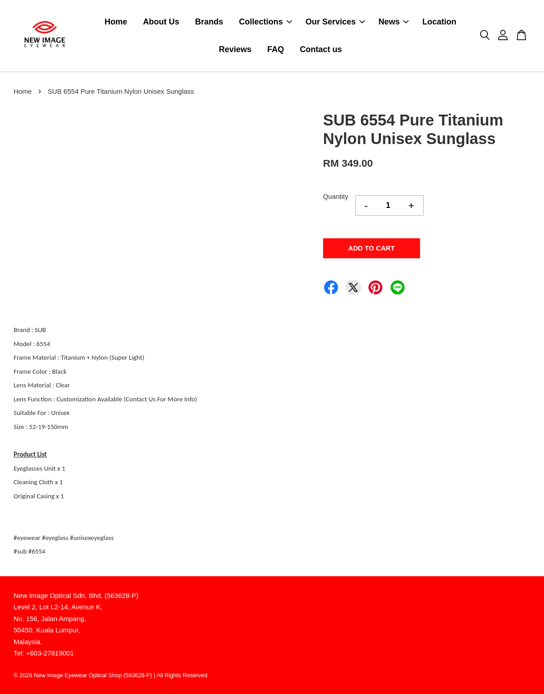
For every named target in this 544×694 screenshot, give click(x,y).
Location (439, 21)
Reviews (235, 49)
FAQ (275, 49)
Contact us (321, 49)
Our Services (335, 21)
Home (116, 21)
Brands (209, 21)
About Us (161, 21)
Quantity (335, 196)
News (393, 21)
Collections (265, 21)
